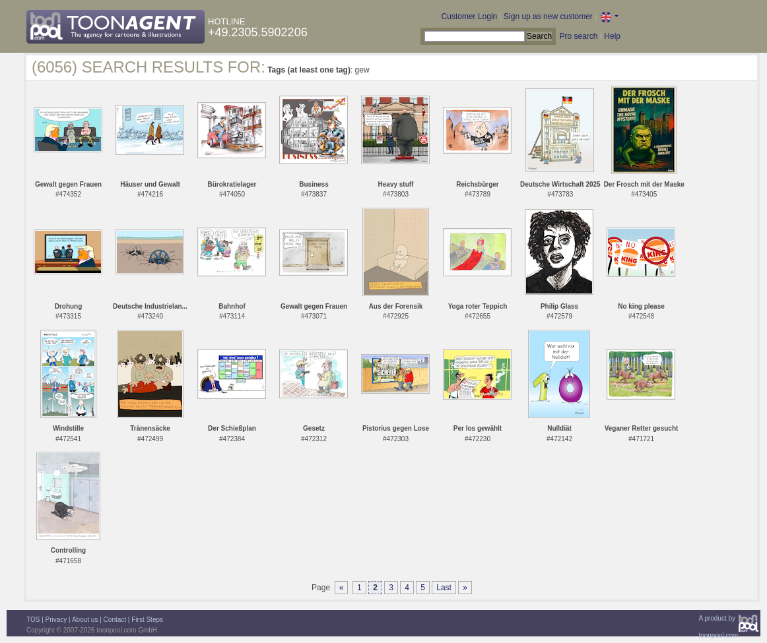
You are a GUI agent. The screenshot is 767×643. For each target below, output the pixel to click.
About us (85, 619)
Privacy (56, 619)
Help (612, 36)
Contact (115, 619)
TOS (33, 619)
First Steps (147, 619)
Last (443, 587)
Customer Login (470, 16)
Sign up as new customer (548, 16)
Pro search (578, 36)
